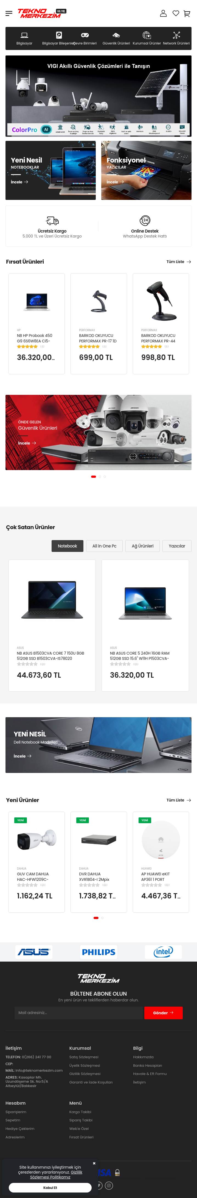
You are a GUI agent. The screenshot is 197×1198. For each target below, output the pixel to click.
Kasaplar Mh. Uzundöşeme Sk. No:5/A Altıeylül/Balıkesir (26, 1081)
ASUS (20, 648)
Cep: (9, 1063)
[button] (93, 476)
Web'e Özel (79, 1128)
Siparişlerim (15, 1112)
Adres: (11, 1077)
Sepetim (12, 1120)
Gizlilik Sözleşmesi (85, 1073)
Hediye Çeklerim (19, 1128)
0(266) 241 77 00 (36, 1057)
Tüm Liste (175, 261)
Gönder (163, 1013)
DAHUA (21, 869)
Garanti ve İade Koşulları (91, 1082)
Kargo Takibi (80, 1112)
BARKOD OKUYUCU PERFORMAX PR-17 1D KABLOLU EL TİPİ (97, 341)
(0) (42, 664)
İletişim (139, 1082)
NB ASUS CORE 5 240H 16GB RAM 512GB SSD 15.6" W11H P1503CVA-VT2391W (140, 658)
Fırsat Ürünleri (81, 1137)
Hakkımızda (143, 1057)
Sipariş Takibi (80, 1120)
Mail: (10, 1070)
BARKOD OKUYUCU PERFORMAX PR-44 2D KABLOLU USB (158, 341)
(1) (42, 346)
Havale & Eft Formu (150, 1073)
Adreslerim (15, 1137)
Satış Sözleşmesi (84, 1057)
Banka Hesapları (147, 1065)
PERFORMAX (87, 330)
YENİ (20, 820)
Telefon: (13, 1057)
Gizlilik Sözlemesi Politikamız (56, 1174)
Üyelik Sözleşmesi (84, 1065)
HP (19, 330)
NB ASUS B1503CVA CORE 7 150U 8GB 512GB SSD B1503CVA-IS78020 (50, 655)
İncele (16, 182)
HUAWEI (146, 869)
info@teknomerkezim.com (39, 1070)
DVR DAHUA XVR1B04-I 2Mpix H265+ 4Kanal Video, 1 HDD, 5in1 (98, 882)
